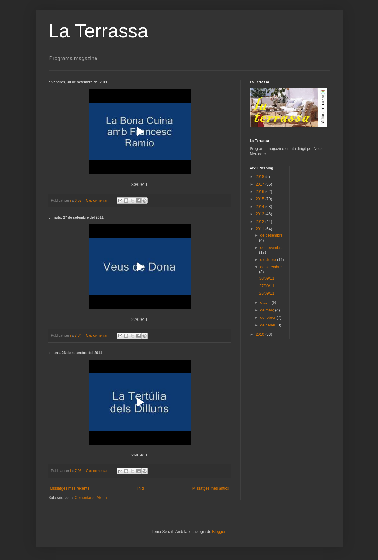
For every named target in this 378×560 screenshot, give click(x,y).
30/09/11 (266, 278)
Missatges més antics (210, 488)
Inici (140, 488)
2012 (260, 221)
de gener (268, 325)
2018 (260, 176)
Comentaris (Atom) (91, 497)
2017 (260, 184)
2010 (260, 334)
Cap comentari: (98, 200)
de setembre (271, 267)
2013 (260, 214)
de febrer (268, 317)
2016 (260, 191)
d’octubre (268, 259)
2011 (260, 229)
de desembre (271, 235)
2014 (260, 206)
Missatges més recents (69, 488)
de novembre (271, 247)
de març (267, 310)
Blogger (218, 531)
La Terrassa (98, 31)
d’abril (265, 302)
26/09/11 (266, 293)
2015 (260, 199)
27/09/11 (266, 286)
